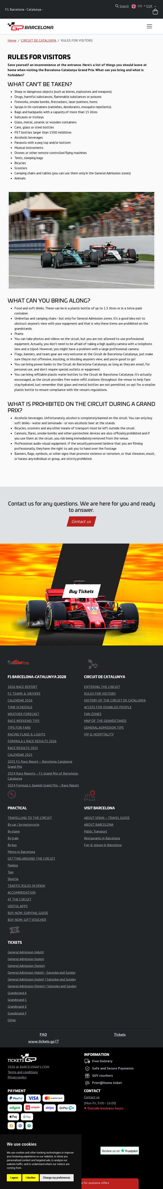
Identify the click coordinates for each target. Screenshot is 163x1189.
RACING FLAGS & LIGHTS (26, 734)
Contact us (81, 521)
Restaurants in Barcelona (102, 838)
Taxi (10, 872)
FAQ (43, 1034)
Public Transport (95, 831)
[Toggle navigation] (149, 26)
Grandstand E (17, 1006)
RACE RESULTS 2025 (23, 748)
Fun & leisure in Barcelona (103, 845)
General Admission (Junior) (26, 959)
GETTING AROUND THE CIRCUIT (31, 858)
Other (12, 1020)
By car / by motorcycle (23, 824)
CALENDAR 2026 (20, 700)
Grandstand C (17, 999)
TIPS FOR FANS (19, 727)
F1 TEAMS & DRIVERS (24, 693)
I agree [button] (14, 1177)
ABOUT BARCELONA (98, 824)
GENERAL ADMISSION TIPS (104, 727)
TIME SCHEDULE (20, 707)
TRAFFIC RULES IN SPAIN (26, 885)
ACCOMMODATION (21, 892)
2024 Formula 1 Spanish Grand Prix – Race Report (43, 785)
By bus (12, 845)
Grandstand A (17, 993)
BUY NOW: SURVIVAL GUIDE (28, 913)
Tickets (120, 1034)
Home (12, 40)
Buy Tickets (81, 591)
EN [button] (137, 6)
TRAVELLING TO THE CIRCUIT (30, 818)
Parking (13, 865)
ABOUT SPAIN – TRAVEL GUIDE (107, 818)
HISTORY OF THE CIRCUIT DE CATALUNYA (115, 700)
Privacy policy (17, 1077)
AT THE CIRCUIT (19, 899)
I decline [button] (30, 1177)
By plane (14, 831)
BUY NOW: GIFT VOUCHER (27, 919)
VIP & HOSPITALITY (99, 734)
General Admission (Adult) (26, 952)
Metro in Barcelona (21, 851)
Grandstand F (17, 1013)
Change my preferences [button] (56, 1177)
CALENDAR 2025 (20, 754)
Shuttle (13, 879)
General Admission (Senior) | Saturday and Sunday (42, 986)
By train (13, 838)
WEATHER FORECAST (23, 714)
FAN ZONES (92, 714)
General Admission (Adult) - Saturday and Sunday (42, 972)
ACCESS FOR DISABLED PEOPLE (108, 707)
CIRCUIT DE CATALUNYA (38, 40)
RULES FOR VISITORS (100, 693)
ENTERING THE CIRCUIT (102, 687)
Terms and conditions (23, 1072)
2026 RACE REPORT (22, 687)
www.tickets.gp (43, 1041)
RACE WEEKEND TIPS (23, 720)
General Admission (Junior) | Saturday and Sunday (42, 979)
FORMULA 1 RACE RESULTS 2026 (32, 741)
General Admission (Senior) (26, 966)
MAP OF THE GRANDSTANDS (105, 720)
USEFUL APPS (18, 906)
